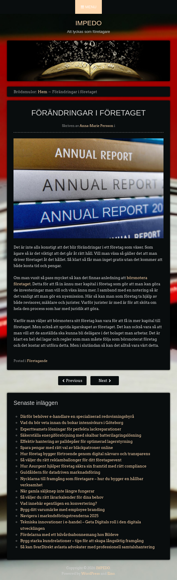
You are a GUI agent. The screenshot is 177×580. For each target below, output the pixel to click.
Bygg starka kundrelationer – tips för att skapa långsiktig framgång (82, 541)
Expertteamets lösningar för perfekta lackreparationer (70, 429)
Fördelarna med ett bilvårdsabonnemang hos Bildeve (69, 534)
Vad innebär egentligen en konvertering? (58, 503)
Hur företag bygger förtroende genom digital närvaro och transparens (85, 454)
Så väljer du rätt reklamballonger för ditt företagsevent (71, 460)
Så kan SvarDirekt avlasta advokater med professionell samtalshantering (87, 547)
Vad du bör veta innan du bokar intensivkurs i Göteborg (71, 422)
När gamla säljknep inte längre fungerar (57, 491)
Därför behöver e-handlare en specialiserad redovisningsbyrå (77, 416)
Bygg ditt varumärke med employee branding (62, 509)
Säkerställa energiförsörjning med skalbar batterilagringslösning (80, 435)
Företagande (37, 361)
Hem (42, 92)
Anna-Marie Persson (96, 126)
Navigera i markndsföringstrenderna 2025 (59, 516)
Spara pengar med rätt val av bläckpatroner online (66, 447)
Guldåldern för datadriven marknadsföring (60, 472)
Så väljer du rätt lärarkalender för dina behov (61, 497)
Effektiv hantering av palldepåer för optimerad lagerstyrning (76, 441)
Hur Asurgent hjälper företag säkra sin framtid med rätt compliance (83, 466)
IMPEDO (88, 23)
